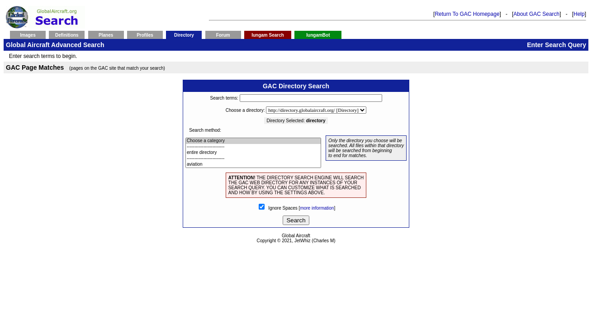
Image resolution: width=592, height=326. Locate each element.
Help (579, 14)
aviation (253, 165)
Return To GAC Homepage (467, 14)
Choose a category (253, 141)
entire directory (253, 153)
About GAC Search (536, 14)
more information (317, 208)
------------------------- (253, 147)
